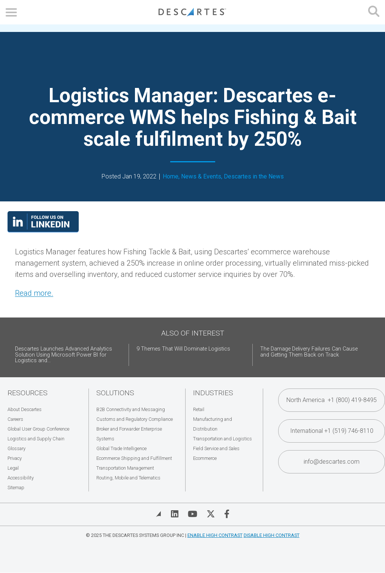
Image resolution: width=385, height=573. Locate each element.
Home (170, 177)
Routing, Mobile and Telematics (128, 478)
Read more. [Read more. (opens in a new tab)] (34, 293)
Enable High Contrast (215, 535)
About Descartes (24, 409)
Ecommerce (205, 458)
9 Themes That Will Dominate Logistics (183, 349)
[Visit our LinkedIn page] (43, 229)
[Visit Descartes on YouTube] (192, 514)
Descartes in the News (254, 177)
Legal (13, 468)
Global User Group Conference (38, 429)
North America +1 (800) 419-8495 (331, 400)
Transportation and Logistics (222, 438)
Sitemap (15, 487)
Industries (213, 393)
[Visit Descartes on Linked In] (174, 514)
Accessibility (20, 478)
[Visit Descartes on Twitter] (211, 514)
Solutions (115, 393)
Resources (27, 393)
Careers (15, 419)
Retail (198, 409)
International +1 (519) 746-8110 (331, 430)
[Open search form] (373, 12)
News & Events (201, 177)
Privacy (14, 458)
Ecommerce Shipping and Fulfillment (134, 458)
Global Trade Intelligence (121, 448)
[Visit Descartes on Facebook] (226, 514)
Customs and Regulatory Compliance (134, 419)
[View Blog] (159, 514)
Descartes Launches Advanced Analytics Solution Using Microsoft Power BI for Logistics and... (63, 355)
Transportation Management (125, 468)
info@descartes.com (332, 461)
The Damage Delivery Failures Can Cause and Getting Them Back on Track (309, 352)
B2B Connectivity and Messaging (130, 409)
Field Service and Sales (216, 448)
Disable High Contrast (272, 535)
